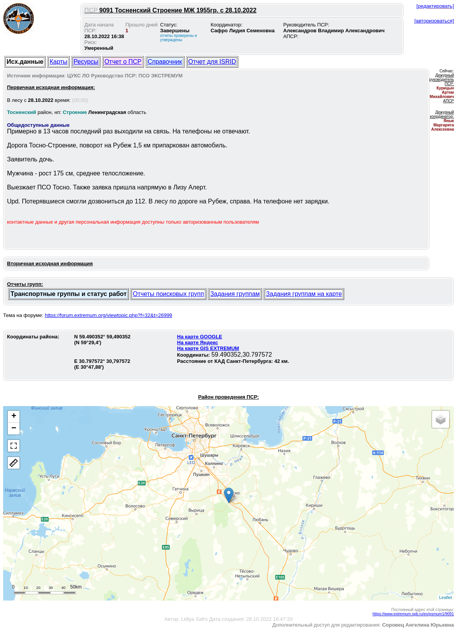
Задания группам (235, 294)
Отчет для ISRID (212, 61)
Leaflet (445, 597)
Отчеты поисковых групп (168, 294)
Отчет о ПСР (122, 61)
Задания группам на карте (304, 294)
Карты (58, 61)
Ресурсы (86, 61)
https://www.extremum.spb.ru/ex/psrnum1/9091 (413, 614)
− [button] (13, 428)
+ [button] (13, 416)
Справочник (165, 61)
